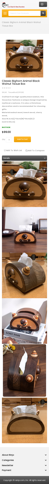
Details (6, 158)
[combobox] (27, 13)
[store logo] (13, 5)
